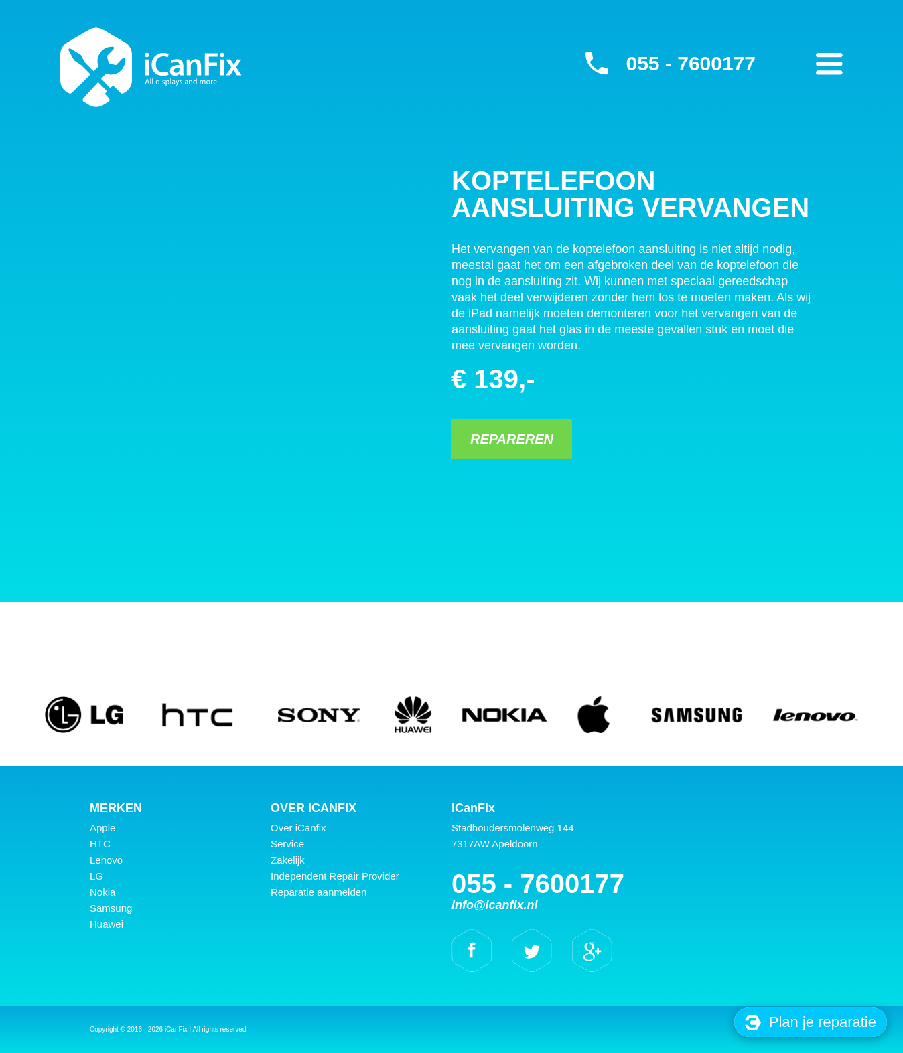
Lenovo (106, 860)
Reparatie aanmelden (318, 892)
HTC (100, 843)
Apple (102, 827)
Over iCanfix (298, 827)
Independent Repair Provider (335, 876)
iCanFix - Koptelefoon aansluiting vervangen (151, 67)
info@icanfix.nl (495, 905)
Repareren (511, 439)
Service (287, 843)
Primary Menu (829, 63)
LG (96, 876)
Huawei (106, 924)
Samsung (111, 908)
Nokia (102, 892)
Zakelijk (288, 860)
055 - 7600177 (691, 63)
